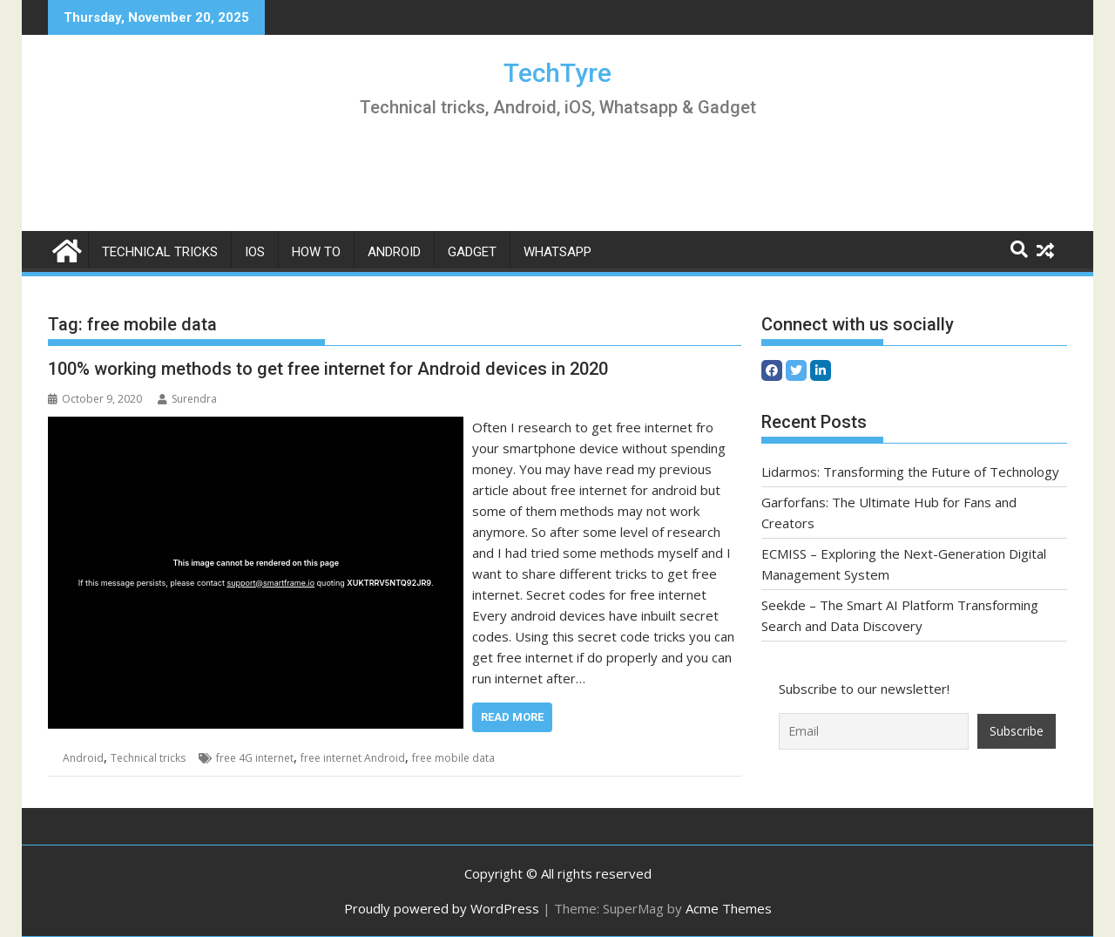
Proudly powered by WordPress (441, 908)
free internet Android (353, 757)
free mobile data (453, 757)
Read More (512, 716)
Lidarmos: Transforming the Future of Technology (910, 471)
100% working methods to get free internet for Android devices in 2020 (328, 368)
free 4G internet (255, 757)
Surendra (187, 398)
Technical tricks (160, 252)
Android (394, 252)
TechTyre (557, 73)
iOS (255, 252)
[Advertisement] (557, 178)
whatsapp (557, 252)
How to (316, 252)
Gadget (472, 252)
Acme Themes (729, 908)
